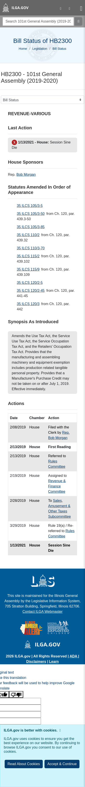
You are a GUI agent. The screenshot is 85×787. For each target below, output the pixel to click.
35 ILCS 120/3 (28, 304)
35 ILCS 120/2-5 (30, 283)
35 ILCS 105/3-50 (30, 214)
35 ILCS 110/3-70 (30, 248)
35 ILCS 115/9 (28, 269)
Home (23, 48)
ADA (74, 656)
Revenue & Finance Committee (57, 486)
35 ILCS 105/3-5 (30, 206)
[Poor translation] (16, 694)
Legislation (39, 48)
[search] (38, 21)
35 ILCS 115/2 (28, 256)
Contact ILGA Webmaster (42, 611)
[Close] (62, 764)
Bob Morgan (26, 174)
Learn (54, 661)
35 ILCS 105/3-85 (30, 227)
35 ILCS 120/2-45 (30, 290)
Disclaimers (36, 661)
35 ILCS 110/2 (28, 235)
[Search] (78, 21)
